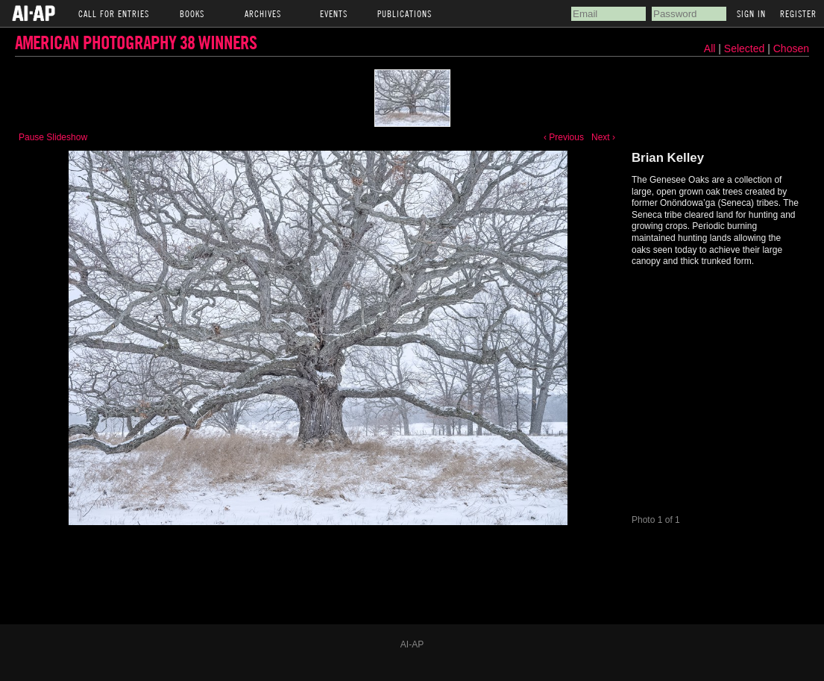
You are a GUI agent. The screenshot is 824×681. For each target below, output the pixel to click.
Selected (745, 48)
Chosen (791, 48)
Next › (603, 137)
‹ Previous (564, 137)
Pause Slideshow (53, 137)
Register (798, 13)
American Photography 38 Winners (136, 42)
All (710, 48)
